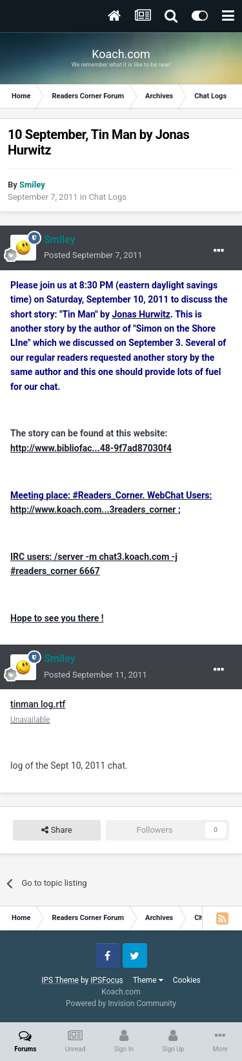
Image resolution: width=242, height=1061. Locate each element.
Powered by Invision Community (121, 1003)
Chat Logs (107, 197)
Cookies (187, 980)
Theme (148, 980)
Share (56, 830)
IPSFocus (106, 980)
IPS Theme (60, 980)
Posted (93, 255)
